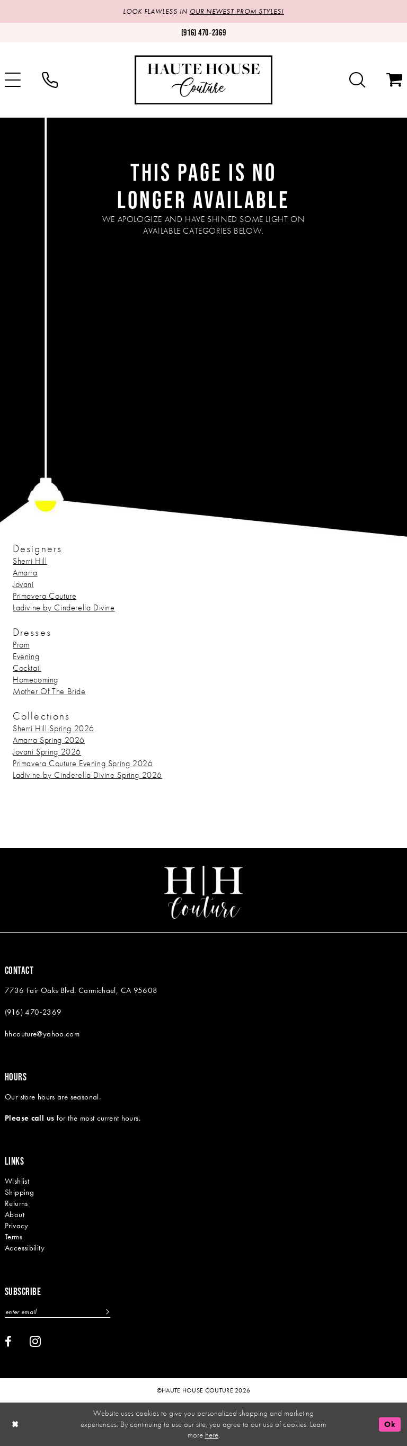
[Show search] (357, 80)
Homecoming (35, 679)
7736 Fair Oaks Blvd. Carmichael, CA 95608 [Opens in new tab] (81, 990)
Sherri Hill (30, 560)
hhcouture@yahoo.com (42, 1033)
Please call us (29, 1118)
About (14, 1214)
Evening (26, 656)
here (211, 1435)
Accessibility (25, 1248)
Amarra (25, 572)
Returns (16, 1203)
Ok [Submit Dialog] (389, 1424)
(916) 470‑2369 (33, 1012)
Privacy (17, 1225)
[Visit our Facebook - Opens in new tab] (8, 1341)
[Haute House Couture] (203, 79)
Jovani (23, 584)
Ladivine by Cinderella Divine (64, 607)
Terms (13, 1236)
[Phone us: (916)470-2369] (203, 32)
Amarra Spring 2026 (49, 740)
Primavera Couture (44, 595)
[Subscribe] (107, 1312)
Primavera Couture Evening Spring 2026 (83, 763)
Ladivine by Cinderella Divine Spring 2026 (87, 774)
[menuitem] (49, 80)
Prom (21, 644)
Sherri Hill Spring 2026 (53, 728)
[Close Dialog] (15, 1424)
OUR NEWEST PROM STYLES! (237, 11)
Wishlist (17, 1181)
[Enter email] (58, 1312)
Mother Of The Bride (49, 691)
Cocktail (27, 667)
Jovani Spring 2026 (47, 751)
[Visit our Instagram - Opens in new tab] (35, 1341)
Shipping (19, 1192)
